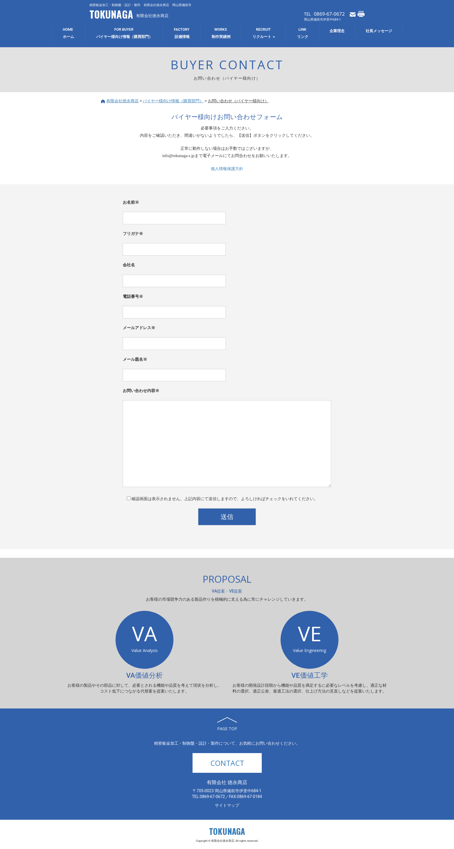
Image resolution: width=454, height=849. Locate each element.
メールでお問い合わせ (353, 13)
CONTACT (227, 763)
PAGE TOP (227, 728)
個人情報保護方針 (227, 169)
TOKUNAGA (111, 14)
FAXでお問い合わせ (361, 13)
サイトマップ (227, 805)
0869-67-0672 (329, 13)
